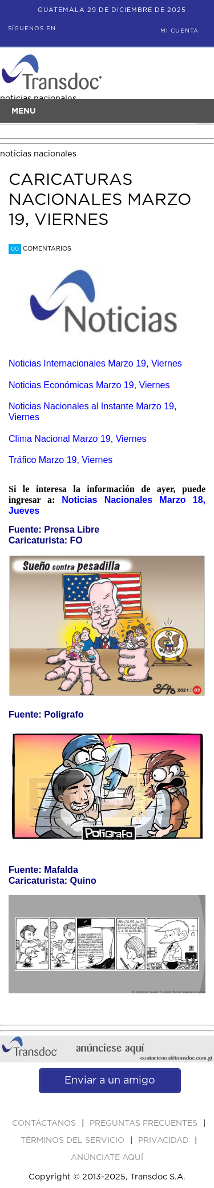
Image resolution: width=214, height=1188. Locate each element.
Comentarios (40, 248)
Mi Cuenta (179, 31)
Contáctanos (45, 1123)
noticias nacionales (38, 154)
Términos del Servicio (74, 1141)
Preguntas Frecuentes (145, 1123)
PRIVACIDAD (164, 1141)
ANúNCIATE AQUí (107, 1158)
